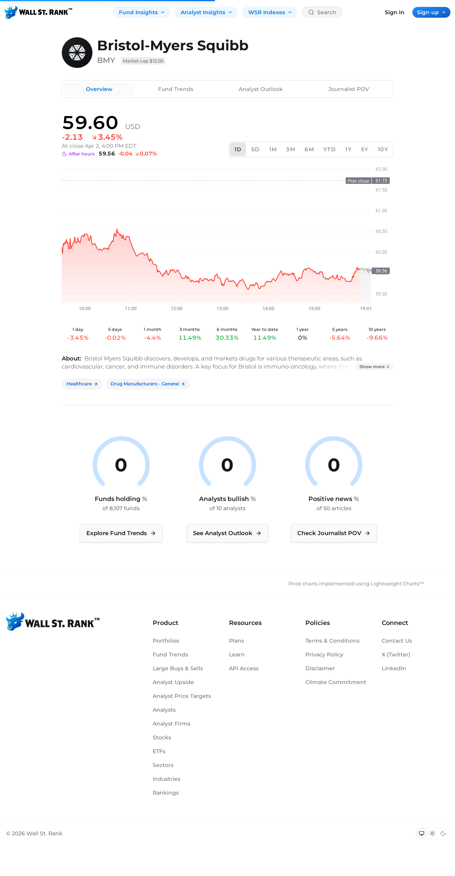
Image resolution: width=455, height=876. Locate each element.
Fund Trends (175, 89)
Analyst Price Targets (182, 696)
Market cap (143, 61)
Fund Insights (142, 12)
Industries (166, 778)
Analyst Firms (171, 723)
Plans (236, 640)
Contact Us (397, 640)
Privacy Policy (324, 654)
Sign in (394, 12)
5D (255, 149)
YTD (329, 149)
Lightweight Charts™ (397, 583)
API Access (244, 668)
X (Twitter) (396, 654)
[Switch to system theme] (421, 833)
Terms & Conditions (332, 640)
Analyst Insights (207, 12)
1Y (348, 149)
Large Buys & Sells (178, 668)
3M (290, 149)
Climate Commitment (335, 682)
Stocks (162, 737)
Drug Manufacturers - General (147, 384)
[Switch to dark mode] (443, 833)
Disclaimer (320, 668)
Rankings (166, 792)
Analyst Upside (173, 682)
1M (273, 149)
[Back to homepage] (38, 12)
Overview (99, 89)
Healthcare (82, 384)
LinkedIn (394, 668)
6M (309, 149)
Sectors (163, 765)
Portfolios (166, 640)
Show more (374, 366)
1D (238, 149)
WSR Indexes (270, 12)
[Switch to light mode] (432, 833)
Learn (237, 654)
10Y (383, 149)
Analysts (164, 709)
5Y (365, 149)
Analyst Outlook (261, 89)
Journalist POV (348, 89)
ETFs (159, 751)
